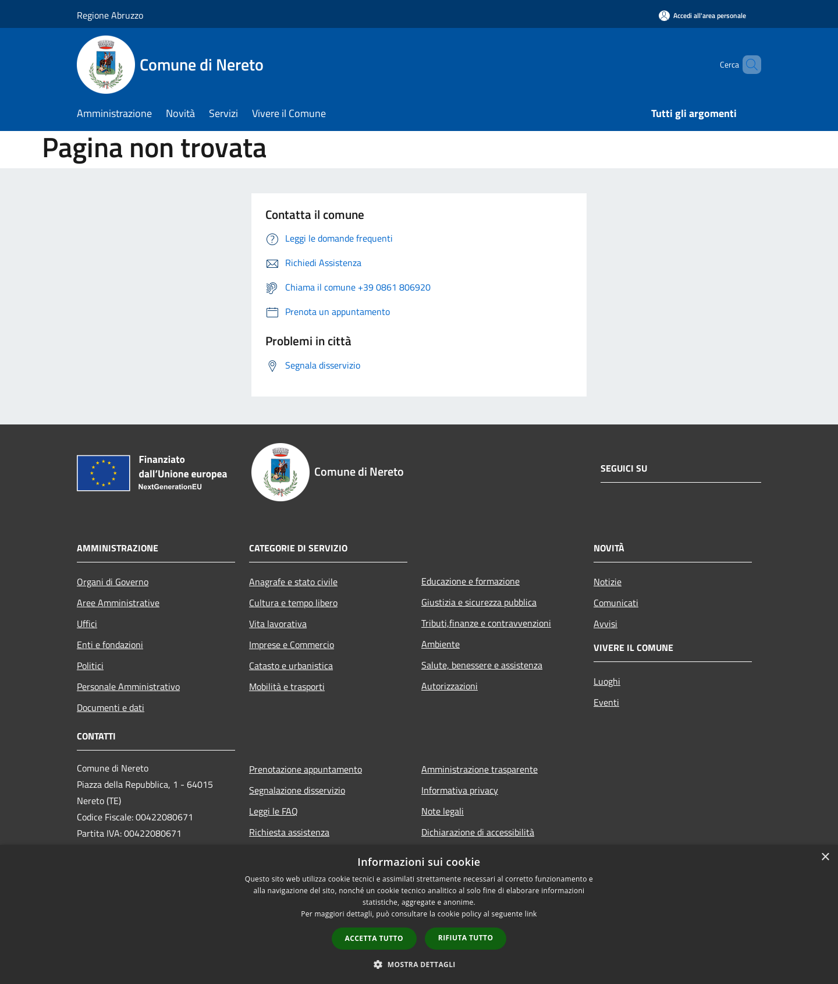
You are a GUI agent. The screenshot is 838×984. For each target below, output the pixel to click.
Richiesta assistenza (289, 832)
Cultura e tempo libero (293, 603)
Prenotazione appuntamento (305, 769)
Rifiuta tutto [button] (465, 938)
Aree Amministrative (118, 603)
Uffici (87, 624)
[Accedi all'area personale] (702, 15)
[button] (419, 964)
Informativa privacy (459, 790)
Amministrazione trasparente (479, 769)
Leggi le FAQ (273, 811)
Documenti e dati (110, 707)
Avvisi (605, 624)
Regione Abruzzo (110, 15)
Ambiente (440, 644)
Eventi (606, 702)
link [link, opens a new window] (531, 914)
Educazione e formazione (470, 581)
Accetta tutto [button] (374, 938)
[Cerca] (747, 65)
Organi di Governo (112, 582)
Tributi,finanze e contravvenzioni (486, 623)
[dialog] (419, 914)
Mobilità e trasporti (287, 686)
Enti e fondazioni (110, 645)
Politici (90, 665)
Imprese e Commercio (291, 645)
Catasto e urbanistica (291, 665)
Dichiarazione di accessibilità (477, 832)
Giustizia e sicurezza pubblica (479, 602)
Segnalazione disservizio (297, 790)
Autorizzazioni (449, 686)
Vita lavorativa (278, 624)
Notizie (608, 582)
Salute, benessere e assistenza (481, 665)
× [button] (825, 857)
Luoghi (607, 681)
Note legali (442, 811)
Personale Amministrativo (128, 686)
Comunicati (616, 603)
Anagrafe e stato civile (293, 582)
